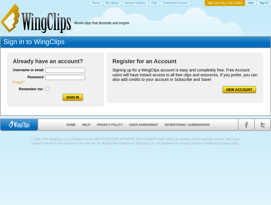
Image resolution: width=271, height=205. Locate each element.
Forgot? (18, 82)
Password (35, 77)
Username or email (28, 70)
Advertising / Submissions (187, 124)
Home (70, 124)
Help (86, 124)
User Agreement (143, 124)
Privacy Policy (110, 124)
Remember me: (31, 89)
